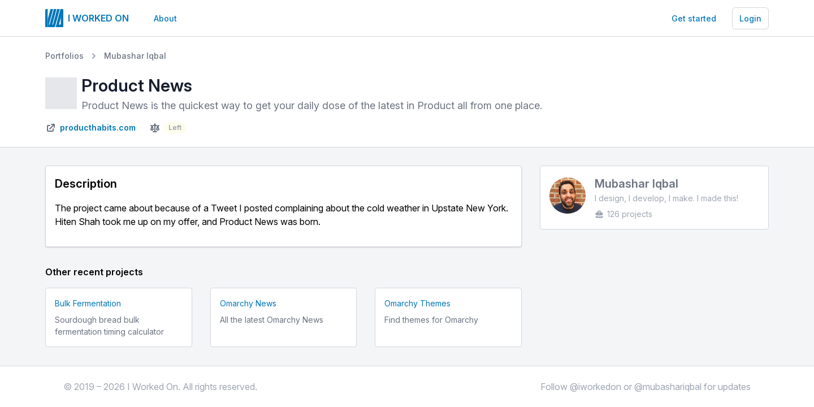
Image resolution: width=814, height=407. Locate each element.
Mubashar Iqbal (135, 55)
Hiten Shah (77, 221)
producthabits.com (98, 127)
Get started (694, 18)
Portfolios (64, 55)
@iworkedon (595, 386)
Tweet (224, 208)
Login (750, 18)
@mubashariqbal (668, 386)
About (165, 18)
